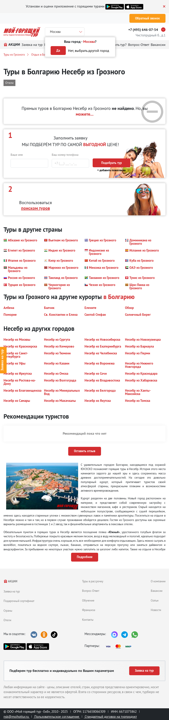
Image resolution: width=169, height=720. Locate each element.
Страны (8, 610)
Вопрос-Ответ (90, 590)
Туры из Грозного (14, 54)
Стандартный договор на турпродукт (110, 716)
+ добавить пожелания (111, 170)
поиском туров (35, 208)
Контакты (88, 619)
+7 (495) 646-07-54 (143, 29)
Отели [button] (9, 83)
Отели (7, 620)
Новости (156, 610)
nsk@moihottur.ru (17, 716)
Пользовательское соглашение (56, 716)
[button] (20, 242)
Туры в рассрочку (92, 581)
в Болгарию (119, 297)
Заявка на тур (12, 591)
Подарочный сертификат (19, 601)
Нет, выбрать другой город (88, 50)
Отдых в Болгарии (42, 54)
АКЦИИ (10, 581)
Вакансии (156, 590)
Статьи (154, 600)
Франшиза (88, 610)
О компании (158, 581)
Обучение (88, 600)
